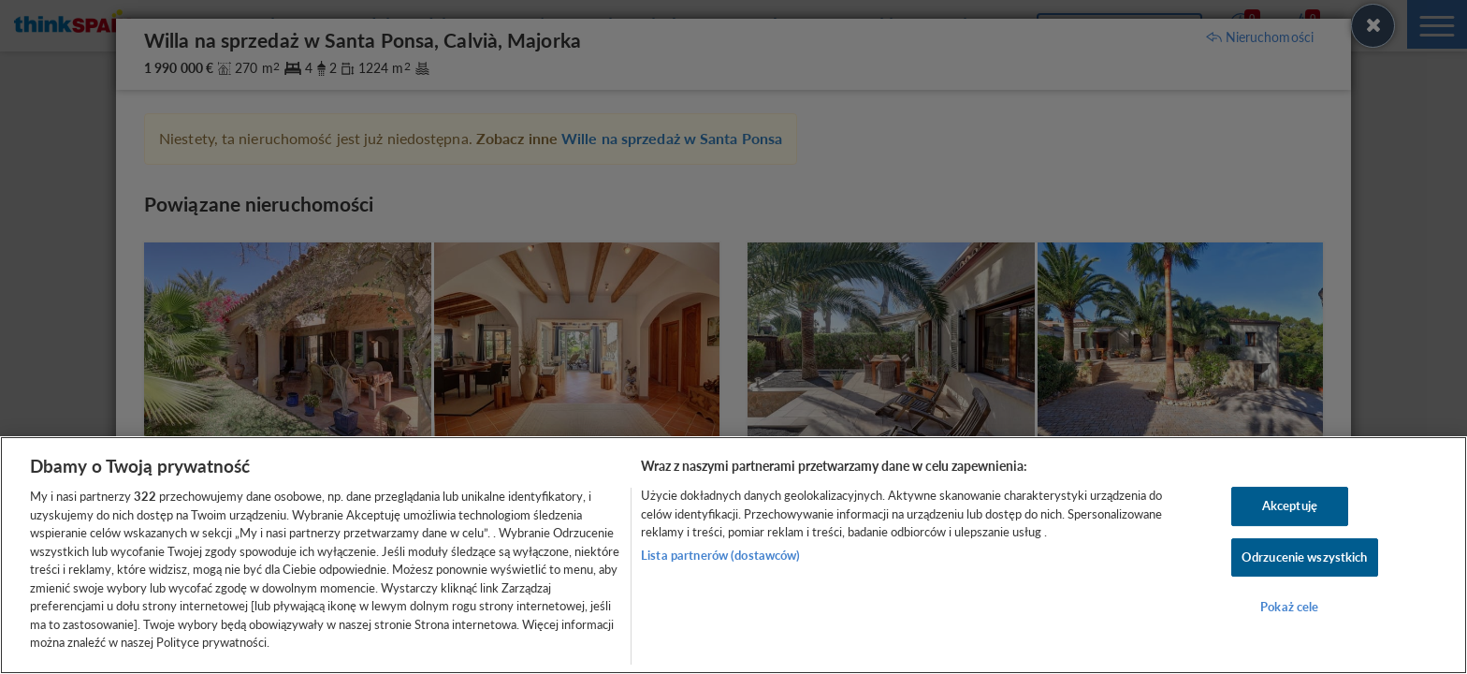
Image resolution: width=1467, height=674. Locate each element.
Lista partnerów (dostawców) (721, 555)
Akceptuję (1289, 505)
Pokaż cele (1289, 607)
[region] (733, 555)
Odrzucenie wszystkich (1305, 556)
